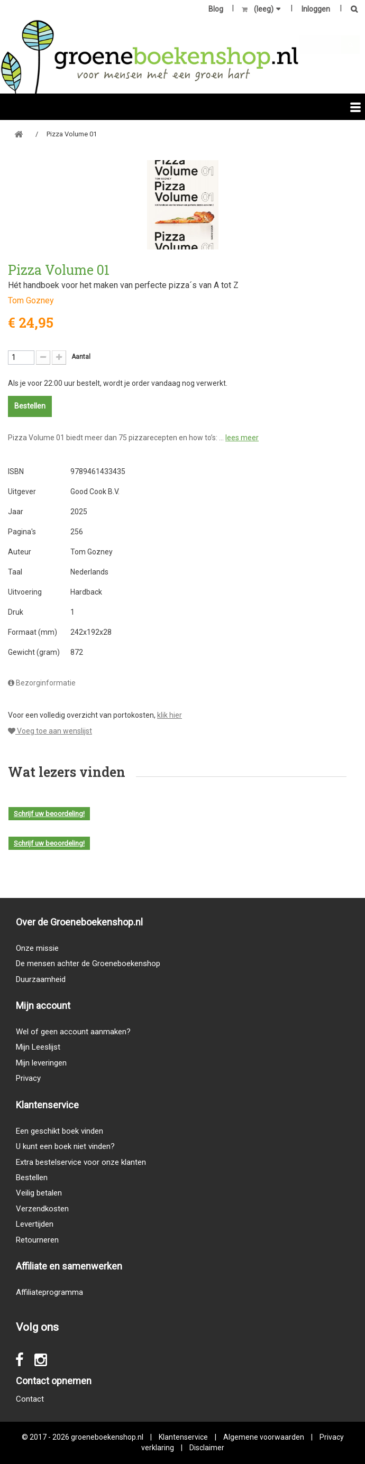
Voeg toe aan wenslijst (50, 731)
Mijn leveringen (41, 1063)
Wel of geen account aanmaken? (73, 1031)
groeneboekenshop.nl (108, 1437)
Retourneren (37, 1240)
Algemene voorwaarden (263, 1437)
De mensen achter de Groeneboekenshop (88, 963)
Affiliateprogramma (49, 1292)
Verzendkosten (42, 1208)
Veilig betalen (39, 1193)
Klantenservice (183, 1437)
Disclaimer (206, 1447)
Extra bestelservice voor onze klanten (81, 1162)
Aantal (80, 356)
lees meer (242, 437)
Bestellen (32, 1177)
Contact (30, 1399)
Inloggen (316, 9)
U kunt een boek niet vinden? (65, 1146)
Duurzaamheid (41, 979)
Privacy (28, 1078)
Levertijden (34, 1224)
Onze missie (37, 948)
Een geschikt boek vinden (59, 1131)
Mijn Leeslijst (38, 1047)
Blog (215, 9)
